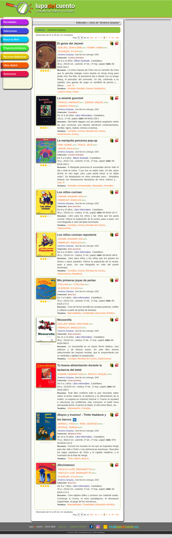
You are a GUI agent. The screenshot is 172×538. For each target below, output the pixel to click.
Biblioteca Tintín (74, 434)
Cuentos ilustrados (76, 58)
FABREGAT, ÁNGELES (72, 200)
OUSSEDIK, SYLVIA (70, 51)
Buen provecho (74, 206)
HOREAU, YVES (68, 423)
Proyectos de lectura (14, 48)
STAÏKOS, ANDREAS (70, 102)
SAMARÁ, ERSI (68, 106)
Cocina (81, 131)
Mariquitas (97, 185)
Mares (77, 458)
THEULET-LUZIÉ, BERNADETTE (77, 469)
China (75, 91)
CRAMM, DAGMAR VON (72, 196)
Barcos (85, 458)
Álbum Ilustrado (82, 60)
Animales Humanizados (79, 185)
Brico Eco (72, 294)
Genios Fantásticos (95, 88)
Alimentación (74, 408)
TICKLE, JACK (87, 145)
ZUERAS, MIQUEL (96, 102)
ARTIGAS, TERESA (70, 427)
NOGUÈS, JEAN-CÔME (72, 47)
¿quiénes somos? (78, 526)
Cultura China (64, 91)
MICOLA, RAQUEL (100, 374)
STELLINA (65, 284)
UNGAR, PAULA (68, 148)
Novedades (14, 22)
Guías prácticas (74, 380)
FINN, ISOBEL (67, 145)
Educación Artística (104, 313)
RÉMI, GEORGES (91, 423)
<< (96, 37)
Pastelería (77, 274)
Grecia (75, 134)
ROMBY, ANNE (97, 47)
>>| (116, 37)
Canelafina (72, 112)
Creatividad (88, 313)
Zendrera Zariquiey (66, 55)
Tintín (70, 458)
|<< (91, 37)
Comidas (72, 131)
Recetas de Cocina (95, 131)
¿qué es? (62, 526)
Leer (70, 85)
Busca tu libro (14, 39)
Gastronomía (64, 134)
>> (113, 37)
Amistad (72, 88)
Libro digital (14, 65)
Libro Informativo (83, 115)
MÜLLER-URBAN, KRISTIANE (75, 324)
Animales (108, 185)
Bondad (81, 88)
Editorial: (41, 30)
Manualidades (75, 313)
